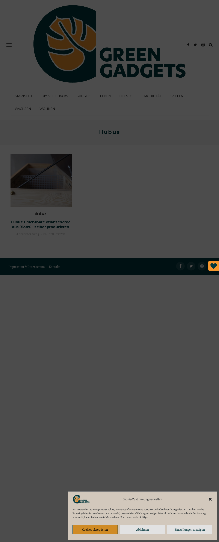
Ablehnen (142, 530)
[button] (210, 499)
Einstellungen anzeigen (190, 530)
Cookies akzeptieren (95, 530)
